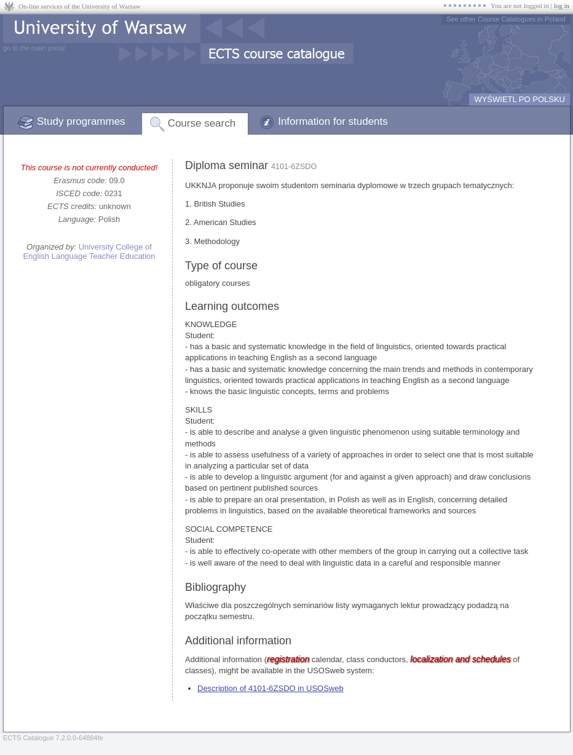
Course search (202, 123)
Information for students (333, 121)
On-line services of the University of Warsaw (79, 6)
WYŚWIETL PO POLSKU (519, 99)
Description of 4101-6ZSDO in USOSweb (270, 688)
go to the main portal (34, 48)
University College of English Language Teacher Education (89, 251)
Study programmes (81, 121)
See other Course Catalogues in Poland (506, 19)
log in (561, 5)
